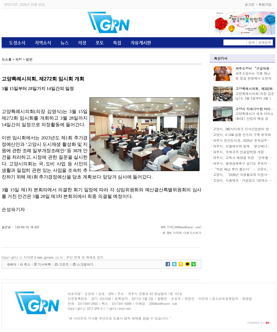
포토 (100, 42)
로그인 (250, 4)
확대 (13, 264)
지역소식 (43, 42)
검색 (251, 42)
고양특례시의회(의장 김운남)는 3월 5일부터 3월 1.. (254, 96)
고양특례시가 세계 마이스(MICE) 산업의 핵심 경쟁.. (254, 118)
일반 (29, 59)
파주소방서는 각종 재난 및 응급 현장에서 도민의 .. (253, 78)
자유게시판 (141, 42)
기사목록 (44, 264)
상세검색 (264, 42)
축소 (27, 264)
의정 (82, 42)
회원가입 (265, 4)
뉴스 (64, 42)
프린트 (64, 264)
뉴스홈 (6, 59)
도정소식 (17, 42)
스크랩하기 (85, 264)
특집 (117, 42)
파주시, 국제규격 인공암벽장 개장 (238, 151)
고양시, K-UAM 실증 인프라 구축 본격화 (242, 134)
